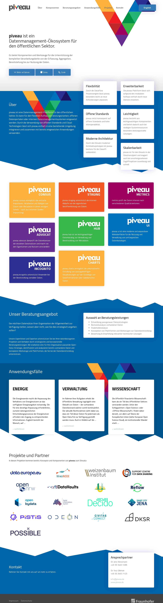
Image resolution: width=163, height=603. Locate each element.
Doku (44, 72)
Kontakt (119, 7)
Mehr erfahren (22, 72)
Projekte (108, 7)
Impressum (13, 600)
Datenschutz (26, 600)
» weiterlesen (18, 428)
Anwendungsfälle (92, 7)
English (147, 7)
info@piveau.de (117, 578)
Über (40, 7)
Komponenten (52, 7)
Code (62, 72)
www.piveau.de (117, 581)
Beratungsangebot (71, 7)
